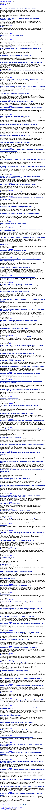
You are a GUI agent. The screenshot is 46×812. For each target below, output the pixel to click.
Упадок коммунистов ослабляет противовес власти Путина (17, 277)
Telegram (22, 807)
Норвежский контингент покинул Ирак (11, 35)
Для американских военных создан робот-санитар (15, 267)
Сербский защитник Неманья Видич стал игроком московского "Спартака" (22, 429)
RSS (18, 807)
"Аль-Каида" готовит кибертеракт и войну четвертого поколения (19, 405)
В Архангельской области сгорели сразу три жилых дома (17, 101)
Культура (10, 148)
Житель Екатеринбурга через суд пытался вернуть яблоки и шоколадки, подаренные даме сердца (21, 229)
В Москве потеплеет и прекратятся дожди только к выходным (18, 692)
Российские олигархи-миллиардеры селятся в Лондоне (16, 206)
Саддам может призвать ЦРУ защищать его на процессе (16, 722)
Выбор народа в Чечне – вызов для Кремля (13, 223)
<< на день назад (4, 804)
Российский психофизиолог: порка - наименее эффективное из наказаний (22, 420)
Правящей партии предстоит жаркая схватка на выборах (17, 353)
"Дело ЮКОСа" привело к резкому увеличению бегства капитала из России (22, 237)
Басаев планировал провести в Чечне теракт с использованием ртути (21, 608)
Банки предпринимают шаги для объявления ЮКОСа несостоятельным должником (21, 624)
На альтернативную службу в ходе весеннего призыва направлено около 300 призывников (22, 198)
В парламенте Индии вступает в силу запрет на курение (16, 737)
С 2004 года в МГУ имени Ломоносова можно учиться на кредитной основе (22, 548)
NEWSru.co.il (3, 808)
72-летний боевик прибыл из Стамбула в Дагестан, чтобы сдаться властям (22, 662)
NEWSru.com (5, 2)
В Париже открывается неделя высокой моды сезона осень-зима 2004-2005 (22, 444)
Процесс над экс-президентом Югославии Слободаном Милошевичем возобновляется (21, 744)
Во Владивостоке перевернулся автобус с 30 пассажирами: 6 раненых (21, 730)
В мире (10, 25)
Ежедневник (14, 807)
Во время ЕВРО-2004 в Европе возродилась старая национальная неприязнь (19, 214)
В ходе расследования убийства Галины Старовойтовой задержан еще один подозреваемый (23, 470)
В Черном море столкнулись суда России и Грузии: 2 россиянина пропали (22, 366)
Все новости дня (4, 4)
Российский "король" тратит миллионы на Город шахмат (17, 413)
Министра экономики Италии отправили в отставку (15, 478)
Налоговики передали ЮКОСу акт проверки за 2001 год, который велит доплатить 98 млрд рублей (21, 381)
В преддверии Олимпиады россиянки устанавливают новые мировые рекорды (21, 794)
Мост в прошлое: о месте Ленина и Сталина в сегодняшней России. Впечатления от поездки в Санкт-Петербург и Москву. (23, 247)
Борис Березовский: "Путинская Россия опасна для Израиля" (18, 647)
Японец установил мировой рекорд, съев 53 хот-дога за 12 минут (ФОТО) (21, 700)
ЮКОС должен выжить (7, 557)
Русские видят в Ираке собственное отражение (14, 328)
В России (10, 16)
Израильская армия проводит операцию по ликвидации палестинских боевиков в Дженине (21, 108)
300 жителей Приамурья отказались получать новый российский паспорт (22, 786)
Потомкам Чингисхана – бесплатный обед (12, 191)
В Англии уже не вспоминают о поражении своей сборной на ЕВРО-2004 (21, 62)
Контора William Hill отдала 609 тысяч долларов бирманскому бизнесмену (22, 79)
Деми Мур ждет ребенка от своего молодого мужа (15, 142)
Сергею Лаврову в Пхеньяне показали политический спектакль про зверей (22, 70)
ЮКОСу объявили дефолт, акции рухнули (12, 715)
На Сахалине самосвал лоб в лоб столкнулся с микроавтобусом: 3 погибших (23, 779)
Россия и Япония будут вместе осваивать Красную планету (17, 8)
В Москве (9, 808)
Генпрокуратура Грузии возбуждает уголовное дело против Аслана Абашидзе (20, 453)
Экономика (11, 133)
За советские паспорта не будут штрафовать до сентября (17, 540)
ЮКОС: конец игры (5, 564)
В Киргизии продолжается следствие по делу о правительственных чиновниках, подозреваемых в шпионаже (20, 495)
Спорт (10, 69)
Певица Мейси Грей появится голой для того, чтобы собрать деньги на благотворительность (21, 707)
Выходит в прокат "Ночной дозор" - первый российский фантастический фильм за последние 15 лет (21, 150)
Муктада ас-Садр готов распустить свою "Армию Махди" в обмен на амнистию (20, 753)
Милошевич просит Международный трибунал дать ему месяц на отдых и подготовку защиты (22, 310)
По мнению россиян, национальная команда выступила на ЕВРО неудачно (22, 159)
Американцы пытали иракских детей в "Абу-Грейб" (15, 135)
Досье (6, 807)
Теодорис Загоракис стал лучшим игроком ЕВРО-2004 (16, 336)
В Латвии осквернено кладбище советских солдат (15, 510)
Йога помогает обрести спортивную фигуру (13, 250)
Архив (9, 807)
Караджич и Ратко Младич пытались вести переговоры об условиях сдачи (22, 41)
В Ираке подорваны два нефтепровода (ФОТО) (14, 670)
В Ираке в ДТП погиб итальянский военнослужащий (15, 55)
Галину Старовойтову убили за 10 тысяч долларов (15, 116)
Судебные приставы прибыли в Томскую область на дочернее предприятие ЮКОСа (22, 300)
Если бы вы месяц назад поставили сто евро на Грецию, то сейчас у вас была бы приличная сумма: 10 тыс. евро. (20, 377)
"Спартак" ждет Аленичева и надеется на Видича (14, 93)
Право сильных (5, 594)
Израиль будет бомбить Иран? (9, 398)
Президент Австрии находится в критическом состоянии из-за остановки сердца (21, 462)
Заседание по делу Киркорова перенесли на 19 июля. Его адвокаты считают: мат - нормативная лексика (20, 177)
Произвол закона (5, 654)
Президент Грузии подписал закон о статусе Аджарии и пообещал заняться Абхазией (22, 167)
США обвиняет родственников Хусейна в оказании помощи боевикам (20, 518)
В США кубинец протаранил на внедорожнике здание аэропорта (19, 26)
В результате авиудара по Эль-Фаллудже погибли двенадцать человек (21, 48)
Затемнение (3, 525)
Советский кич (4, 244)
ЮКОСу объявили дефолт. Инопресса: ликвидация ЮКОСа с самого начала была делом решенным (22, 486)
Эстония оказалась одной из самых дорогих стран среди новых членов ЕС (22, 86)
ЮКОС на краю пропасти (7, 578)
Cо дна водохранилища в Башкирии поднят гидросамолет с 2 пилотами (21, 685)
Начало (2, 807)
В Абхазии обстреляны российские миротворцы (14, 639)
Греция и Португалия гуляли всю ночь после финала (16, 571)
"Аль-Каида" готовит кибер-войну (10, 503)
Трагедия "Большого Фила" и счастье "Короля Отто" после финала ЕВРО (22, 532)
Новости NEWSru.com (6, 809)
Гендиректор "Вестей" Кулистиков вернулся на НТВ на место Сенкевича (21, 345)
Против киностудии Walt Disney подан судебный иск (15, 585)
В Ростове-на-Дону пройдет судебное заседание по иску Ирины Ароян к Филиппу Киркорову (21, 761)
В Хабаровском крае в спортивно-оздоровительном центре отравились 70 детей (22, 770)
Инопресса (11, 190)
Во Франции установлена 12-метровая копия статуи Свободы (18, 320)
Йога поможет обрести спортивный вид (12, 360)
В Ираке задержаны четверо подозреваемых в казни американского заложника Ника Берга (20, 390)
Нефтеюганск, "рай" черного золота (10, 437)
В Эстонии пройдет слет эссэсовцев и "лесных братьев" (17, 284)
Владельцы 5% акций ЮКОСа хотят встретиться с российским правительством (18, 125)
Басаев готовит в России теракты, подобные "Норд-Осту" (17, 616)
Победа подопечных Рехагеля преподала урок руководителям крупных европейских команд (21, 374)
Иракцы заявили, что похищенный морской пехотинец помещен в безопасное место (19, 19)
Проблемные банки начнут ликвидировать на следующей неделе (19, 632)
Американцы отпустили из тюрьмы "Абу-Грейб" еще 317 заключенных (21, 601)
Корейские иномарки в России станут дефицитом (14, 291)
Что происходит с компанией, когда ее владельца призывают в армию (21, 678)
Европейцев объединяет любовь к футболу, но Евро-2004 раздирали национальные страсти (20, 259)
